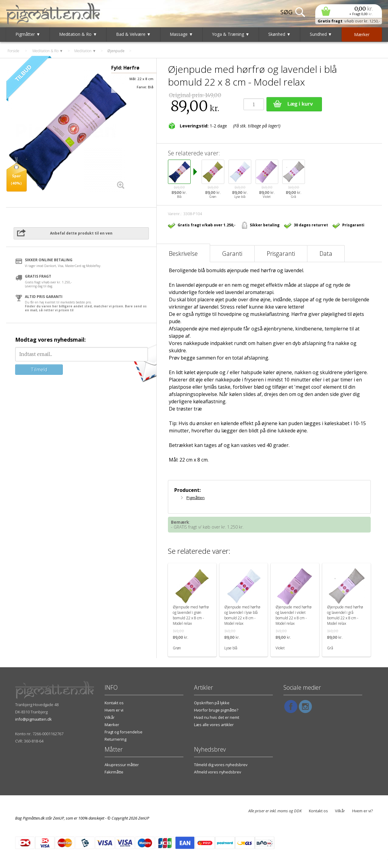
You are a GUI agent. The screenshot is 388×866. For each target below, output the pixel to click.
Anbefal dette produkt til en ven (81, 233)
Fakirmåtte (114, 772)
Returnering (115, 739)
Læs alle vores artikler (214, 724)
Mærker (112, 724)
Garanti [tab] (232, 253)
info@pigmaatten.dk (33, 719)
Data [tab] (325, 253)
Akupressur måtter (122, 764)
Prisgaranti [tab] (281, 253)
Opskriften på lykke (211, 702)
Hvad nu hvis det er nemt (216, 717)
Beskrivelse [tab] (183, 253)
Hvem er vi (114, 710)
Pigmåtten (195, 497)
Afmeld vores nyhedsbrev (217, 772)
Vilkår (110, 717)
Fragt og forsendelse (123, 732)
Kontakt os (114, 702)
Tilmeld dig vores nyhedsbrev (220, 764)
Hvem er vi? (362, 811)
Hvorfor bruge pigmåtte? (216, 710)
